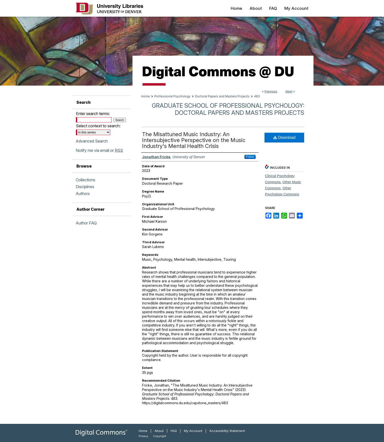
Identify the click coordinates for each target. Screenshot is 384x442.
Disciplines (85, 186)
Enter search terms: (93, 113)
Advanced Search (92, 141)
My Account (193, 431)
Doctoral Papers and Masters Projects (222, 96)
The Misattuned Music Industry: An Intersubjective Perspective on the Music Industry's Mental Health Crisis (193, 140)
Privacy (143, 436)
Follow (250, 156)
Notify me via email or (99, 150)
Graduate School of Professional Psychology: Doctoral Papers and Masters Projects (228, 109)
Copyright (159, 436)
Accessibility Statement (227, 431)
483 (257, 96)
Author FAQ (86, 223)
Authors (83, 193)
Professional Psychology (172, 96)
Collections (85, 179)
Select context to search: (98, 125)
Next (289, 91)
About (159, 431)
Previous (270, 91)
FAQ (174, 431)
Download (284, 137)
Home (145, 96)
